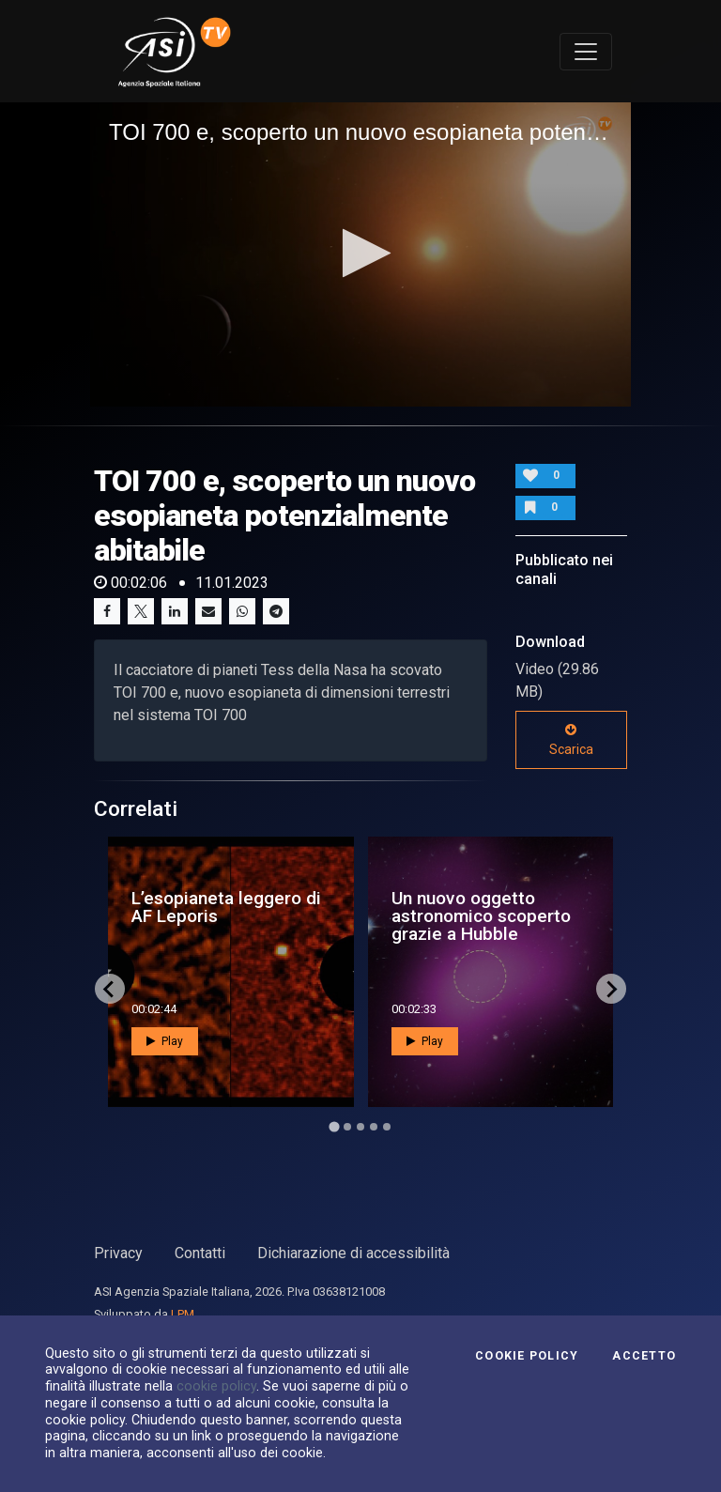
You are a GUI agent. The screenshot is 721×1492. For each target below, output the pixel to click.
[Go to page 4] (373, 1127)
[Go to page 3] (360, 1127)
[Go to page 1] (334, 1126)
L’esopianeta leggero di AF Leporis (226, 907)
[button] (361, 253)
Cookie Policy (526, 1355)
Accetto (644, 1355)
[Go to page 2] (347, 1127)
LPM (182, 1314)
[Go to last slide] (110, 989)
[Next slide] (611, 989)
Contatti (200, 1253)
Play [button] (164, 1041)
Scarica (571, 740)
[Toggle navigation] (586, 51)
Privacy (118, 1253)
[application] (360, 254)
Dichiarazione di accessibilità (353, 1253)
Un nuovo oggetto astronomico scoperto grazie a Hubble (481, 916)
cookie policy (216, 1385)
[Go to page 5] (387, 1127)
